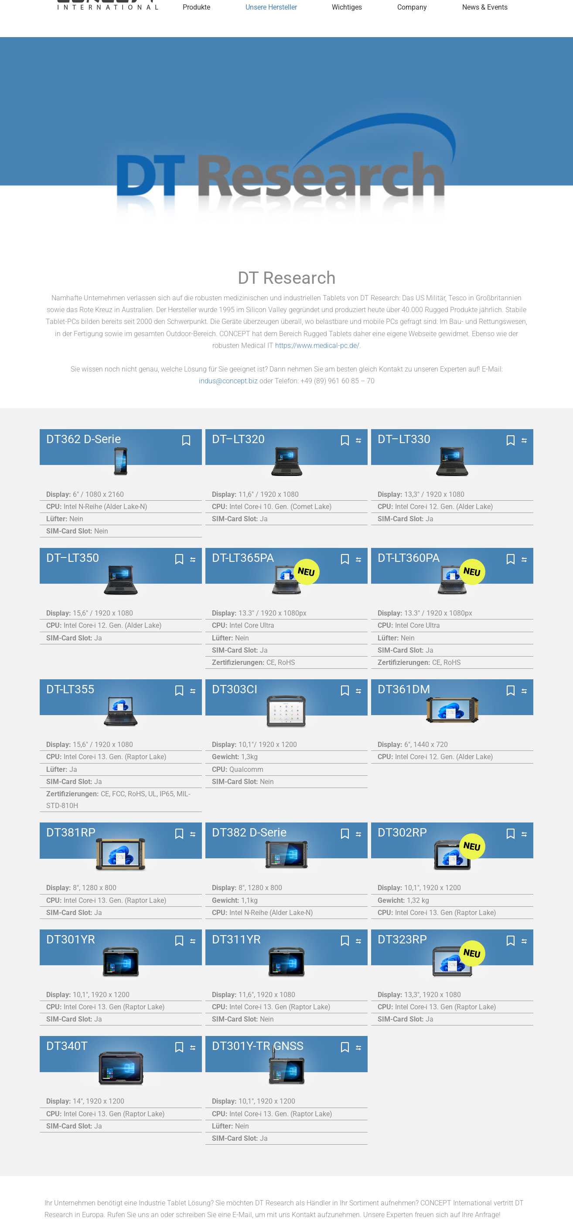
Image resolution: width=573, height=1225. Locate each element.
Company (412, 28)
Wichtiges (347, 28)
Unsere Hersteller (271, 28)
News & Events (485, 28)
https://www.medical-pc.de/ (317, 345)
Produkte (196, 28)
